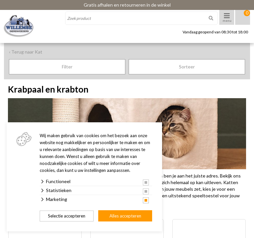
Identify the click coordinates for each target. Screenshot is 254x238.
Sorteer (187, 66)
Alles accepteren (125, 215)
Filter (67, 66)
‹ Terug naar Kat (25, 52)
